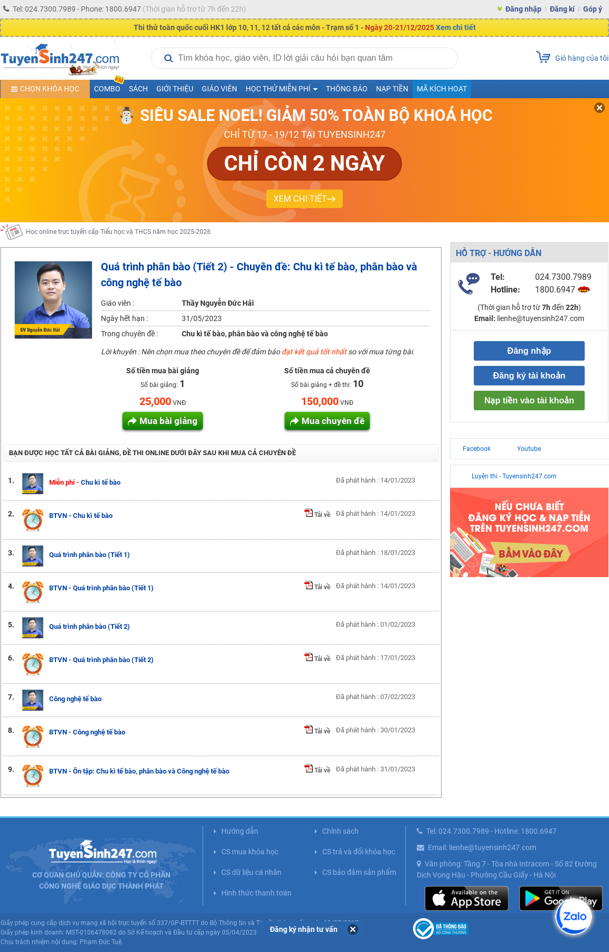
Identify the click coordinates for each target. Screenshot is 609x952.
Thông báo (347, 88)
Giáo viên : (117, 303)
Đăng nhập (523, 9)
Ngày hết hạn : (124, 318)
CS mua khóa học (249, 851)
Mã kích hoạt (442, 88)
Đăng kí (562, 9)
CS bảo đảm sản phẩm (359, 872)
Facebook (477, 449)
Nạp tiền (392, 88)
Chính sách (340, 831)
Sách (138, 88)
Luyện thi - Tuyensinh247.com (514, 476)
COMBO (109, 86)
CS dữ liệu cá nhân (251, 872)
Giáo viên (219, 88)
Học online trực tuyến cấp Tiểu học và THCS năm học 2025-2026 (118, 231)
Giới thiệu (174, 88)
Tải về (317, 515)
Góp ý (592, 9)
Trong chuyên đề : (129, 333)
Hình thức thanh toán (256, 893)
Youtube (529, 449)
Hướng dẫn (239, 831)
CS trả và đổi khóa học (358, 851)
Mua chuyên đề (333, 421)
